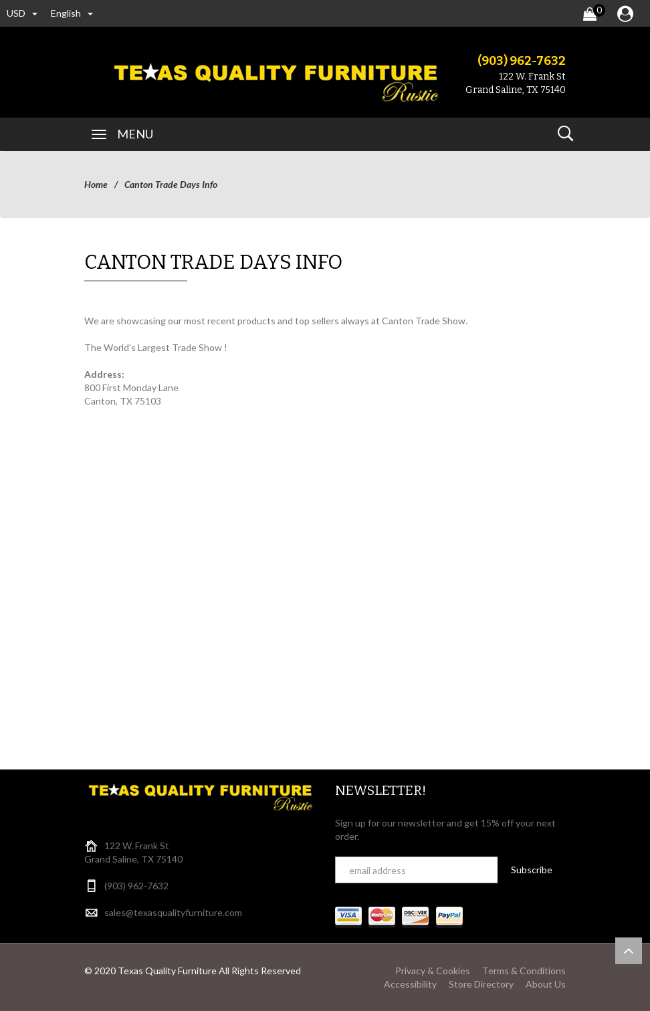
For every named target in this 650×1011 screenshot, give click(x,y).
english (72, 13)
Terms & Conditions (524, 970)
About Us (546, 984)
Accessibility (410, 984)
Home (96, 184)
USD (22, 13)
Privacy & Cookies (432, 970)
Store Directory (481, 984)
